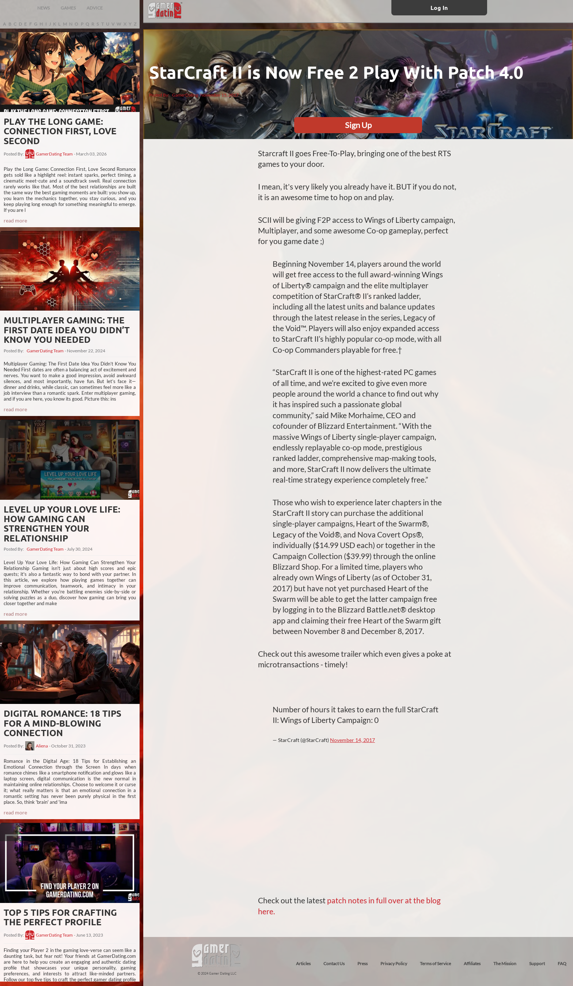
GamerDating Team (54, 154)
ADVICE (95, 8)
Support (537, 963)
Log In (439, 7)
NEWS (43, 8)
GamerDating (185, 95)
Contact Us (334, 963)
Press (362, 963)
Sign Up (358, 125)
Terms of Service (435, 963)
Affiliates (472, 963)
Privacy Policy (393, 963)
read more (15, 220)
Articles (303, 963)
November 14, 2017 (352, 740)
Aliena (42, 746)
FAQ (562, 963)
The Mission (504, 963)
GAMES (68, 8)
